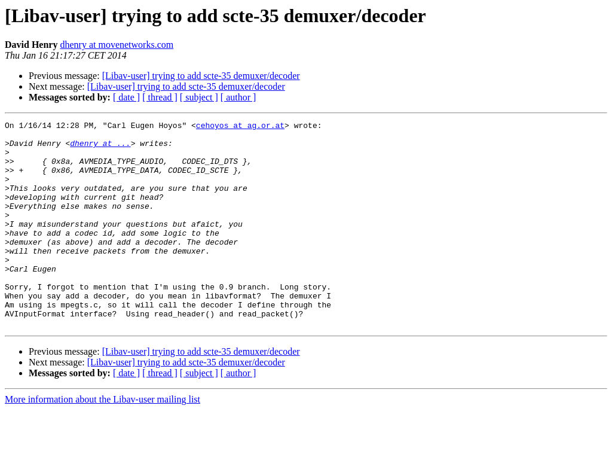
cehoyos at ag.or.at (240, 126)
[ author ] (238, 97)
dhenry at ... (100, 148)
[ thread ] (160, 97)
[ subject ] (199, 97)
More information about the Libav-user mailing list (102, 440)
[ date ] (126, 97)
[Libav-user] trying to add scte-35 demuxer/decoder (201, 76)
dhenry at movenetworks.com (116, 44)
